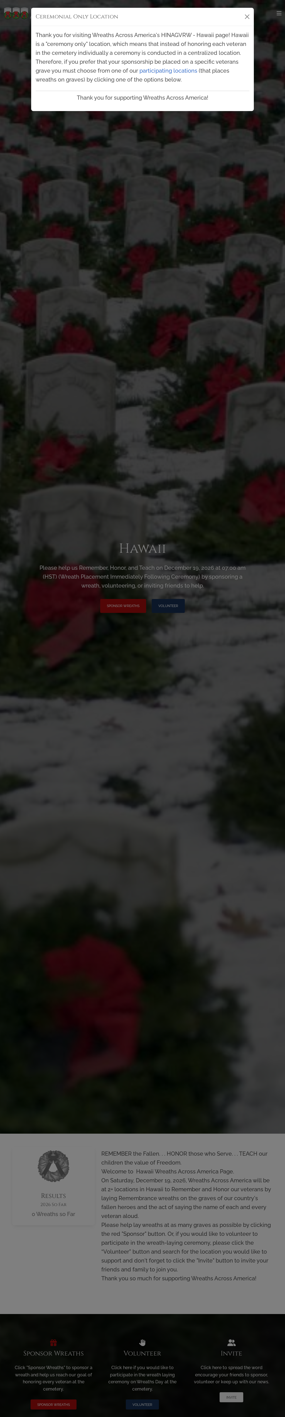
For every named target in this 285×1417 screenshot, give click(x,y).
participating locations (168, 70)
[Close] (247, 16)
